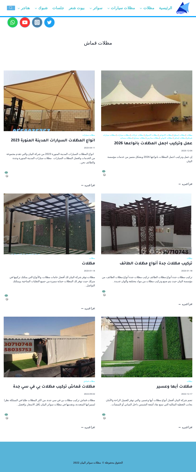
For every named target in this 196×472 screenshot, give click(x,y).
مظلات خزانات (137, 135)
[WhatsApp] (12, 22)
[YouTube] (25, 22)
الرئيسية (165, 8)
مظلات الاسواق (151, 135)
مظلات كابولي (167, 138)
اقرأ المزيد (185, 184)
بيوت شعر (77, 8)
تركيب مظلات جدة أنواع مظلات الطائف (156, 264)
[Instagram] (37, 22)
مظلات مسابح (139, 138)
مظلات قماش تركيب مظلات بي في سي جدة (54, 387)
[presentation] (146, 100)
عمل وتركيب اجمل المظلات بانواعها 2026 (153, 144)
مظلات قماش (179, 138)
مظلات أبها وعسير (174, 387)
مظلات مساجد (126, 138)
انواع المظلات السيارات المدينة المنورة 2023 (52, 141)
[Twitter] (49, 22)
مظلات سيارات (123, 135)
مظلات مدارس (153, 138)
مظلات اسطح (179, 135)
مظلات (189, 135)
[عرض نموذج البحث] (11, 8)
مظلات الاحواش (165, 135)
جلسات (58, 8)
